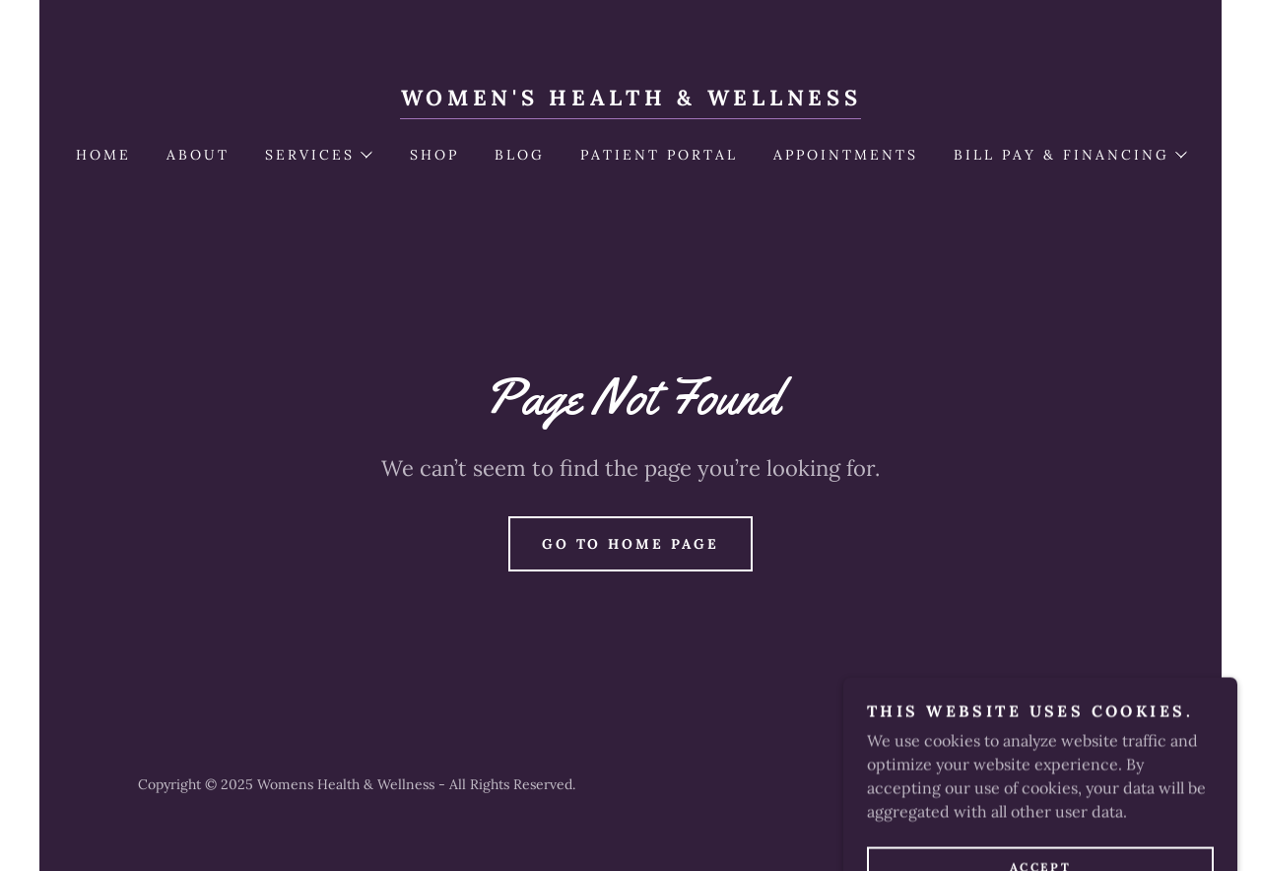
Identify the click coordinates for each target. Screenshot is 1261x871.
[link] (631, 99)
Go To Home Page (631, 544)
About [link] (198, 155)
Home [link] (103, 155)
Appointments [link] (845, 155)
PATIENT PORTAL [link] (659, 155)
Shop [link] (434, 155)
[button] (317, 155)
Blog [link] (520, 155)
